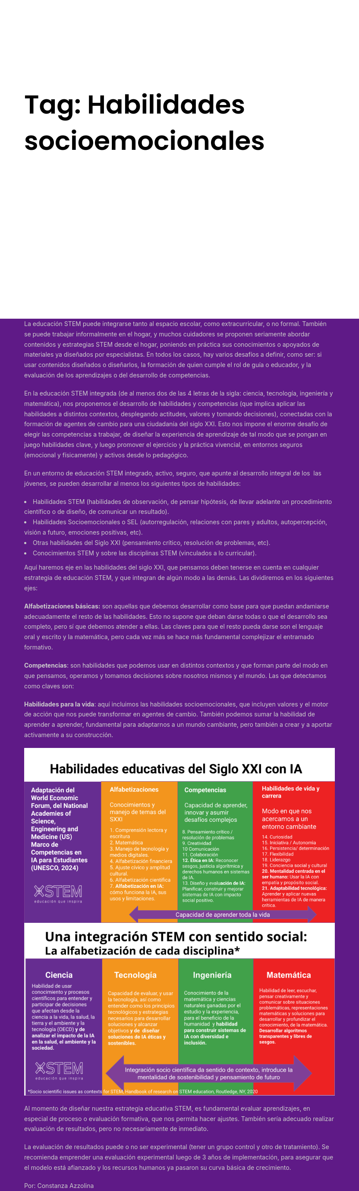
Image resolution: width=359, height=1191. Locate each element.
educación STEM (57, 323)
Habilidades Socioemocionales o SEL (85, 522)
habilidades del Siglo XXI (85, 542)
